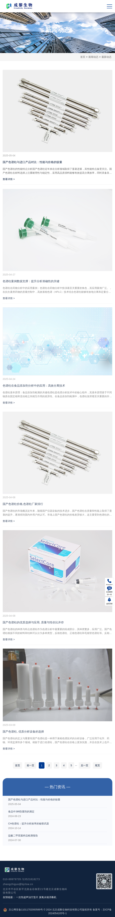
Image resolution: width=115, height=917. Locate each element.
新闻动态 (93, 56)
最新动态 (106, 56)
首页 (82, 56)
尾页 (97, 765)
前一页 (30, 765)
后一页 (84, 765)
